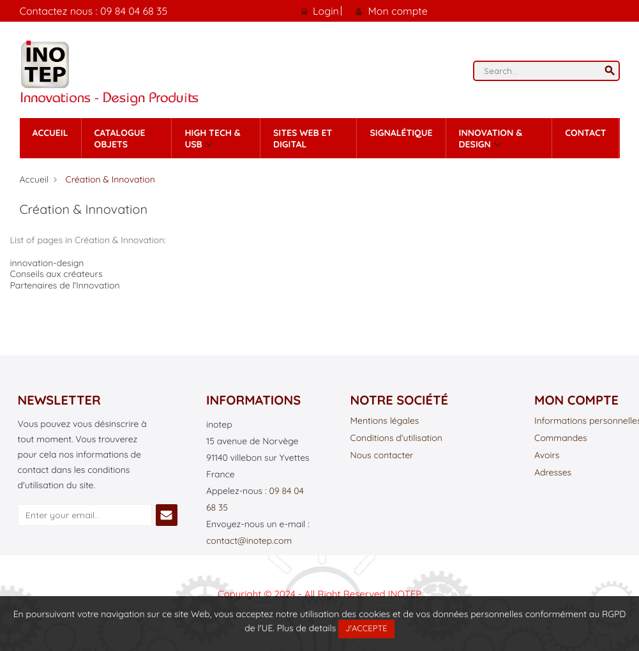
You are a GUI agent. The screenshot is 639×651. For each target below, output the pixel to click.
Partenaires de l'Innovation (65, 285)
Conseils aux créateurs (56, 274)
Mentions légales (384, 421)
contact (585, 132)
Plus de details (306, 628)
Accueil (50, 132)
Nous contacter (382, 456)
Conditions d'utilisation (396, 438)
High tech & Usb (212, 138)
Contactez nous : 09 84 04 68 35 (94, 10)
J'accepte (366, 629)
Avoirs (546, 456)
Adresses (552, 473)
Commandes (560, 438)
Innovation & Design (491, 138)
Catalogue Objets (120, 138)
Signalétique (401, 132)
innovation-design (47, 263)
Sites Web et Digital (302, 138)
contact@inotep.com (249, 540)
